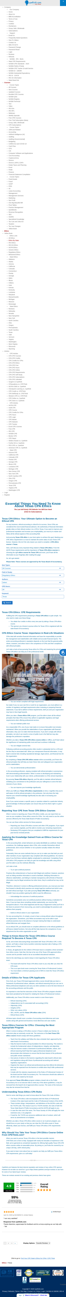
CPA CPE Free (13, 365)
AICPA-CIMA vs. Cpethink (17, 386)
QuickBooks (13, 210)
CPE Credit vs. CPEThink (17, 391)
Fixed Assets (13, 179)
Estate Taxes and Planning (17, 165)
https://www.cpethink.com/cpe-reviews (42, 1169)
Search (7, 603)
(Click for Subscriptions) (33, 512)
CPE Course (13, 410)
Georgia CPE (13, 462)
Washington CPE (14, 490)
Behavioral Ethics (14, 254)
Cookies (11, 24)
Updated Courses (14, 92)
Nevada (11, 313)
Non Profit (12, 200)
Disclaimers (12, 26)
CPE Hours (12, 415)
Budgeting (12, 141)
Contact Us (12, 42)
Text (10, 104)
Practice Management (16, 207)
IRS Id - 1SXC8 (14, 75)
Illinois (11, 280)
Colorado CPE (13, 457)
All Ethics (12, 238)
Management (13, 193)
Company (7, 7)
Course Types (14, 85)
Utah (10, 335)
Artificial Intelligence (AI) (17, 134)
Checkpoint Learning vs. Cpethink (20, 389)
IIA (9, 188)
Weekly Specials (14, 115)
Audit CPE (12, 408)
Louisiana (12, 292)
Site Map (23, 1291)
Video (10, 106)
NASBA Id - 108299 (15, 71)
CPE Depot (12, 438)
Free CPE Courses (15, 118)
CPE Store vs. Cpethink (16, 400)
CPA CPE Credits (14, 358)
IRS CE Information (15, 78)
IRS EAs (11, 108)
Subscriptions (13, 31)
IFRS (10, 186)
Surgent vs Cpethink (15, 382)
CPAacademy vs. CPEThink (18, 384)
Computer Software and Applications (21, 153)
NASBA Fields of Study (16, 66)
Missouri (11, 302)
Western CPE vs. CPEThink (18, 396)
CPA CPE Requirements (17, 372)
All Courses (12, 87)
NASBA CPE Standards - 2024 (19, 64)
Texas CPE (12, 485)
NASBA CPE (13, 433)
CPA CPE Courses (15, 356)
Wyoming (12, 349)
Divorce (11, 160)
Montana (11, 309)
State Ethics (14, 257)
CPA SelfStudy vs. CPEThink (18, 393)
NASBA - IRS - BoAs (16, 59)
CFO (10, 148)
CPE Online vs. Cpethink (17, 398)
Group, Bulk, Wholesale (16, 28)
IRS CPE (12, 431)
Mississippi (12, 304)
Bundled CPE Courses (16, 94)
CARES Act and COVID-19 (18, 144)
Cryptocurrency (14, 158)
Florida (11, 273)
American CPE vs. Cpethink (18, 448)
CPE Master (13, 419)
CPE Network (13, 422)
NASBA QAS (13, 97)
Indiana (11, 283)
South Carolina (14, 330)
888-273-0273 (13, 45)
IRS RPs (11, 111)
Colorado (12, 269)
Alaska (11, 261)
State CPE (13, 450)
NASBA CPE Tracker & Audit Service (21, 68)
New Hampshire (14, 316)
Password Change (15, 47)
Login (10, 52)
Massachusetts (14, 297)
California (12, 266)
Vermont (11, 337)
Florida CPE (13, 459)
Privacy (11, 21)
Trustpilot (63, 1284)
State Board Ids (14, 80)
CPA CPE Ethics (14, 363)
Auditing (11, 137)
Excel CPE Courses (15, 426)
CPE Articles (14, 353)
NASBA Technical (14, 101)
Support (12, 33)
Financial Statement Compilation (19, 174)
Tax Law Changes (14, 226)
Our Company (14, 9)
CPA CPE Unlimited (15, 379)
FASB (10, 170)
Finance (11, 172)
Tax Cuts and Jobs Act (16, 221)
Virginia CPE (13, 488)
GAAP (11, 184)
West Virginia (13, 344)
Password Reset (14, 49)
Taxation (11, 224)
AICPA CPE (12, 405)
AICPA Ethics (13, 247)
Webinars (12, 113)
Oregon (11, 325)
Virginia (11, 339)
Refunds (11, 57)
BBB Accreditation (15, 16)
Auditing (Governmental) (17, 139)
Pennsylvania (13, 327)
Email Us (12, 35)
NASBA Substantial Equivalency (19, 73)
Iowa (10, 285)
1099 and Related (14, 130)
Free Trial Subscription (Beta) (18, 120)
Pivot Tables (13, 205)
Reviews (11, 54)
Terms (17, 1291)
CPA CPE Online (14, 370)
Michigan (12, 299)
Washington (12, 342)
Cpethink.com (39, 1289)
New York (12, 318)
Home (11, 12)
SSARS (11, 217)
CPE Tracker (13, 424)
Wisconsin (12, 346)
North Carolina (13, 320)
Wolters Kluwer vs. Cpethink (18, 441)
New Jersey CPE (14, 471)
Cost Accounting (14, 155)
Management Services (16, 196)
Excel (10, 167)
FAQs (38, 1291)
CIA (10, 151)
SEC (10, 214)
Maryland (12, 294)
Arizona (11, 264)
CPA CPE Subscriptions (16, 377)
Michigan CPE (13, 469)
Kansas (11, 287)
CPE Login (12, 417)
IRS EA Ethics (13, 245)
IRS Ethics (12, 243)
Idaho (10, 278)
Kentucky (12, 290)
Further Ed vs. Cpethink (16, 443)
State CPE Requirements (17, 61)
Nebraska (12, 311)
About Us (12, 14)
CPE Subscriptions (15, 125)
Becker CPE (13, 436)
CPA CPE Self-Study (15, 375)
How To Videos (14, 40)
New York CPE (13, 474)
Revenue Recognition (16, 212)
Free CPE (12, 429)
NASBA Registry (14, 99)
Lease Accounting (14, 191)
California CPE (13, 455)
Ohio (10, 323)
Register (7, 495)
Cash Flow (12, 146)
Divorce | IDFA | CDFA (16, 163)
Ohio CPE (12, 478)
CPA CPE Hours (14, 368)
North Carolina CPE (15, 476)
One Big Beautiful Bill (16, 203)
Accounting (12, 132)
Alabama (11, 259)
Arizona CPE (13, 452)
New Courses (13, 89)
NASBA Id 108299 (52, 1291)
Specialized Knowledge (16, 219)
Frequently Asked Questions (18, 38)
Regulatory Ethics (14, 252)
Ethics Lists (13, 236)
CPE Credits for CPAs (16, 360)
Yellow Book (13, 228)
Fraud (11, 181)
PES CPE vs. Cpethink (16, 445)
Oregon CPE (13, 481)
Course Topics (14, 127)
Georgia (11, 276)
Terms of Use (13, 19)
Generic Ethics (13, 250)
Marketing (12, 198)
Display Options (29, 1243)
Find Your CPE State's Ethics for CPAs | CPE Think (38, 1258)
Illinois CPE (12, 464)
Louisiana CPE (14, 466)
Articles (6, 351)
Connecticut (13, 271)
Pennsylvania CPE (15, 483)
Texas (11, 332)
